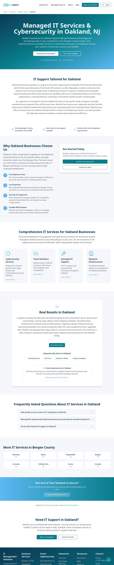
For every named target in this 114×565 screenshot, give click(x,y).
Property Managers (79, 358)
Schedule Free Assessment (85, 162)
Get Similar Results (57, 345)
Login (105, 5)
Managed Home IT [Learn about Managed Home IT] (47, 561)
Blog (77, 5)
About (70, 5)
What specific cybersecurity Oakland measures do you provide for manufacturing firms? (57, 419)
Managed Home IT (58, 5)
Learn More (11, 279)
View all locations (71, 505)
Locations (12, 12)
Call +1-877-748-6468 (70, 54)
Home (5, 12)
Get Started (81, 558)
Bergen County (23, 12)
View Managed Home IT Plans (57, 377)
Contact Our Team (85, 167)
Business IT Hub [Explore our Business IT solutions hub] (28, 561)
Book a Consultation (90, 5)
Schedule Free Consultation (45, 54)
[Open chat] (109, 560)
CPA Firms (47, 358)
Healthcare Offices (62, 358)
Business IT (43, 5)
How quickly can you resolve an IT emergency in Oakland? (57, 412)
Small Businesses (34, 358)
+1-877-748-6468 (102, 560)
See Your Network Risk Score (57, 495)
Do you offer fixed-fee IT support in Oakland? (57, 426)
